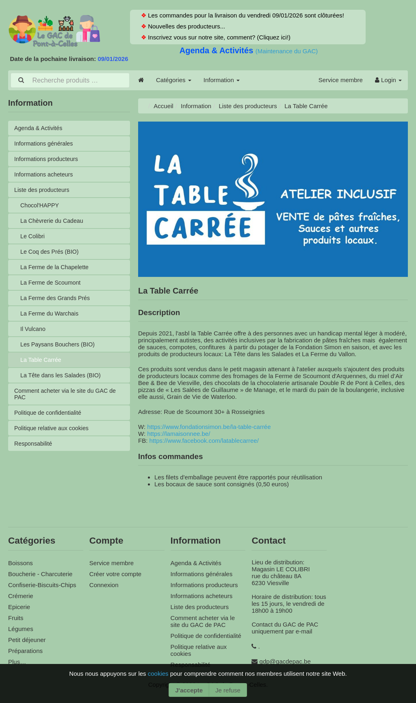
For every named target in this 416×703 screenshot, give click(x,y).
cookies (159, 673)
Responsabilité (34, 451)
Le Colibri (33, 238)
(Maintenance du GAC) (287, 51)
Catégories (173, 79)
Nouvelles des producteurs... (185, 26)
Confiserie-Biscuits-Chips (42, 583)
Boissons (20, 561)
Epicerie (19, 605)
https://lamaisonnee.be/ (178, 432)
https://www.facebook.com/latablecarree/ (204, 439)
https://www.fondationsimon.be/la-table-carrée (209, 425)
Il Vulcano (33, 333)
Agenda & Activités (218, 50)
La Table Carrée (41, 365)
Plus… (17, 660)
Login (388, 79)
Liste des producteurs (43, 190)
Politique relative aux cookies (53, 435)
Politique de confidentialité (49, 419)
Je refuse (227, 690)
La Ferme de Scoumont (52, 286)
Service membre (340, 79)
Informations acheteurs (45, 175)
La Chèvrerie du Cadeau (53, 222)
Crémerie (20, 594)
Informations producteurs (48, 159)
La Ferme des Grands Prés (57, 301)
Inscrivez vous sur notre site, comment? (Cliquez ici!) (218, 37)
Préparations (25, 649)
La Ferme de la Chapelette (56, 270)
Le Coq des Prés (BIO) (51, 254)
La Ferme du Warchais (51, 317)
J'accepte (189, 690)
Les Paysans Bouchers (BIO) (59, 349)
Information (222, 79)
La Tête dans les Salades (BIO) (62, 381)
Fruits (16, 616)
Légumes (20, 627)
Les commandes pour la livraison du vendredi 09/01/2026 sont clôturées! (245, 15)
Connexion (104, 583)
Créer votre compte (115, 572)
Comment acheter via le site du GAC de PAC (67, 400)
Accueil (163, 105)
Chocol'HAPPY (40, 206)
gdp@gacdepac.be (285, 660)
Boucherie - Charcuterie (40, 572)
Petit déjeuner (27, 638)
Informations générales (45, 143)
